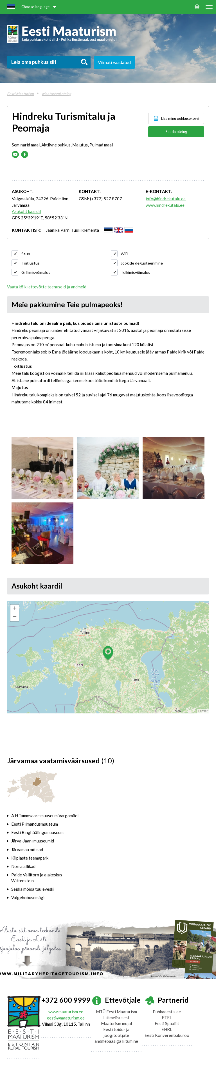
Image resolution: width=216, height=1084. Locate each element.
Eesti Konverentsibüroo (167, 1035)
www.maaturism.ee (65, 1011)
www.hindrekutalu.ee (165, 205)
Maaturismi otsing (56, 93)
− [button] (15, 617)
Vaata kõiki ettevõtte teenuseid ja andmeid (46, 286)
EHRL (166, 1029)
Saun (25, 253)
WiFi (124, 253)
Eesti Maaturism (20, 93)
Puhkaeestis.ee (167, 1011)
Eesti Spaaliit (167, 1023)
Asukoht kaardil (26, 211)
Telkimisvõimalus (135, 272)
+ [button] (15, 609)
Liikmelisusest (116, 1017)
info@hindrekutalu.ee (166, 198)
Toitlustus (30, 263)
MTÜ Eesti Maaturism (116, 1011)
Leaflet (203, 711)
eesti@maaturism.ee (66, 1017)
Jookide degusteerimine (142, 263)
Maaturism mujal (116, 1023)
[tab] (44, 815)
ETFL (167, 1017)
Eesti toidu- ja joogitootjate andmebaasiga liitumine (116, 1035)
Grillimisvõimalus (35, 272)
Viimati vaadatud (114, 62)
